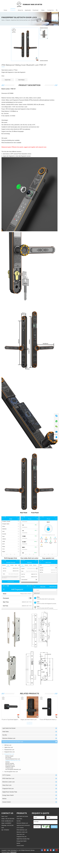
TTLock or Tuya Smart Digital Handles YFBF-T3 (14, 719)
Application (28, 10)
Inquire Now (7, 79)
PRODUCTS (22, 813)
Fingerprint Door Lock (9, 751)
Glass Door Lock (6, 785)
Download (35, 10)
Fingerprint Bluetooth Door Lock (19, 17)
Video (42, 10)
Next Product (21, 79)
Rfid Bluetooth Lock (10, 764)
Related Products (29, 694)
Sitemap (32, 850)
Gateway (7, 761)
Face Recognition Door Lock (11, 771)
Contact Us (50, 10)
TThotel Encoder (9, 767)
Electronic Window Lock (8, 738)
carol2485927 (8, 823)
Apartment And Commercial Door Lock (20, 20)
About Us (20, 10)
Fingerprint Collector (10, 766)
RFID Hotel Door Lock (8, 778)
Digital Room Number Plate (9, 791)
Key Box (4, 735)
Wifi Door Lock (7, 745)
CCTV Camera (6, 775)
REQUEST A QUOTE (40, 813)
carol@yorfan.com (9, 820)
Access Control (6, 802)
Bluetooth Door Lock (36, 20)
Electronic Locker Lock (8, 781)
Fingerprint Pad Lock (8, 788)
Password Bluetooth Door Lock (12, 758)
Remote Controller (9, 763)
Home (5, 10)
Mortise (4, 798)
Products (12, 10)
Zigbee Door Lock (8, 747)
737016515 (6, 829)
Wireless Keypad (9, 755)
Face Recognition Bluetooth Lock (13, 769)
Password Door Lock (9, 749)
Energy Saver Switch (8, 795)
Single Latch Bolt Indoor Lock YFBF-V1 (31, 719)
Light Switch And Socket (8, 728)
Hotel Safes (5, 731)
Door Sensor (8, 757)
